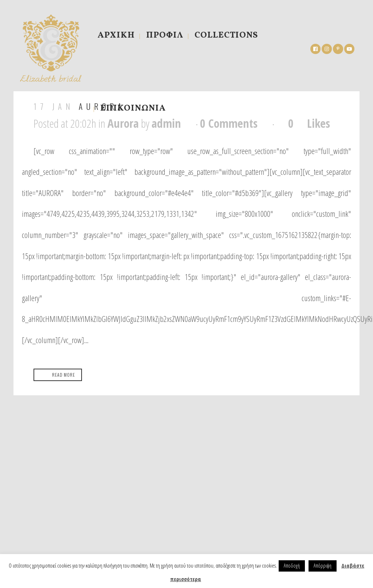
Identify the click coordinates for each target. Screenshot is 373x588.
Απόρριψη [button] (322, 565)
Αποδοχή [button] (292, 565)
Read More (63, 375)
